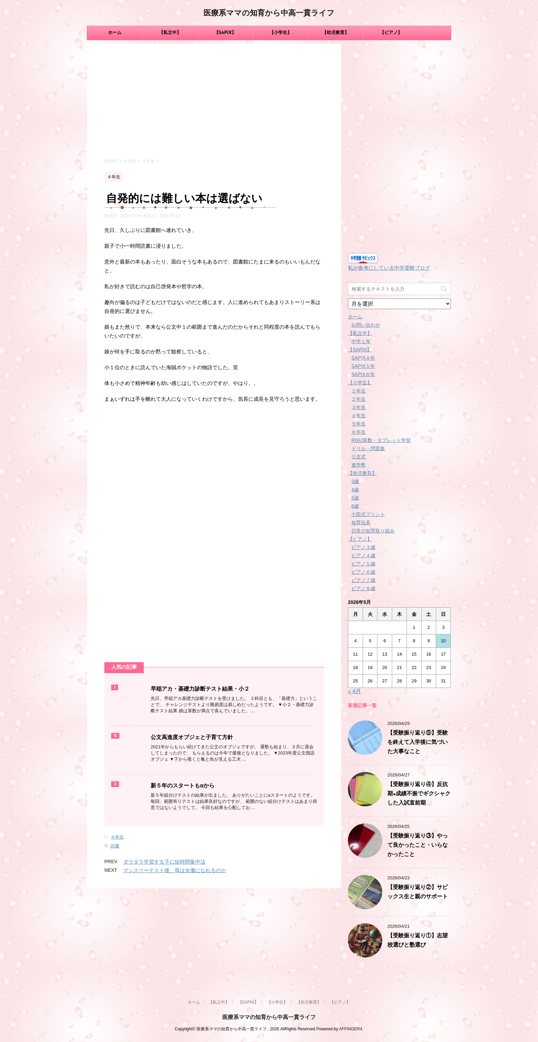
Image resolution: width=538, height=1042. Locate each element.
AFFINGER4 (350, 1029)
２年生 (358, 399)
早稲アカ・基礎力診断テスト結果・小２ (200, 689)
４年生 (117, 837)
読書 (114, 845)
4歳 (355, 489)
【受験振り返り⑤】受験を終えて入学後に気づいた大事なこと (417, 742)
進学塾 (358, 465)
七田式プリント (368, 514)
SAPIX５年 (363, 366)
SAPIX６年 (363, 374)
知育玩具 (361, 522)
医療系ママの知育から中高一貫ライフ (269, 13)
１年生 (358, 391)
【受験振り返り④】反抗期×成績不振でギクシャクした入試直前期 (419, 794)
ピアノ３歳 (363, 547)
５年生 (358, 423)
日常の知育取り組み (373, 531)
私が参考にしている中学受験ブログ (389, 268)
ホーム (114, 33)
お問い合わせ (365, 325)
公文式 (358, 456)
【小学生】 (280, 33)
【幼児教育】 (335, 33)
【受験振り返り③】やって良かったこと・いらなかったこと (417, 845)
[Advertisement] (214, 102)
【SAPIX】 (225, 33)
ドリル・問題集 (368, 448)
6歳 (355, 506)
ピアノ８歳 (363, 588)
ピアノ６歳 (363, 572)
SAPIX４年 (363, 358)
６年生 (358, 432)
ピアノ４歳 (363, 555)
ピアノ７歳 (363, 580)
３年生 (358, 407)
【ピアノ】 (391, 33)
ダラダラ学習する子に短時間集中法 (164, 862)
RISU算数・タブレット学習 (381, 440)
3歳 (355, 481)
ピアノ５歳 (363, 563)
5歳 (355, 498)
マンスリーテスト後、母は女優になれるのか (174, 870)
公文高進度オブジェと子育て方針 (192, 737)
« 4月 (354, 691)
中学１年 (361, 341)
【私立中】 (170, 33)
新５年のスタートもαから (182, 786)
